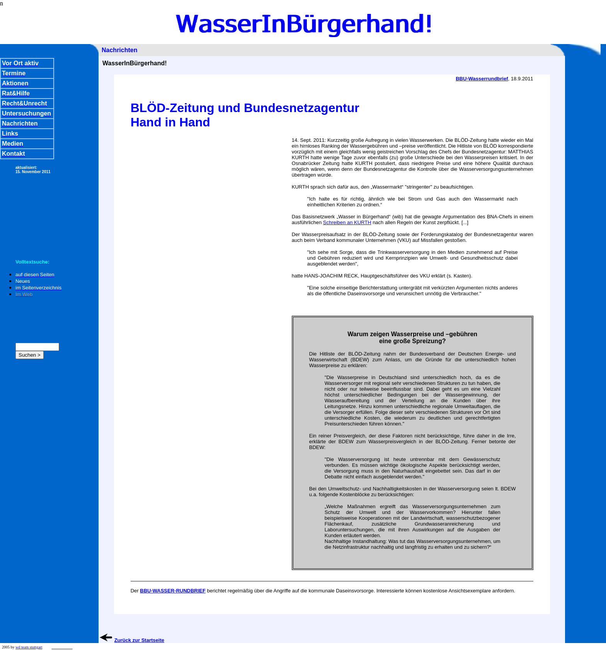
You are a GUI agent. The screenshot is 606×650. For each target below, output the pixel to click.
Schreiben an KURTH (347, 222)
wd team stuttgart (28, 647)
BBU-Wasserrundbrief (482, 79)
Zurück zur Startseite (139, 640)
